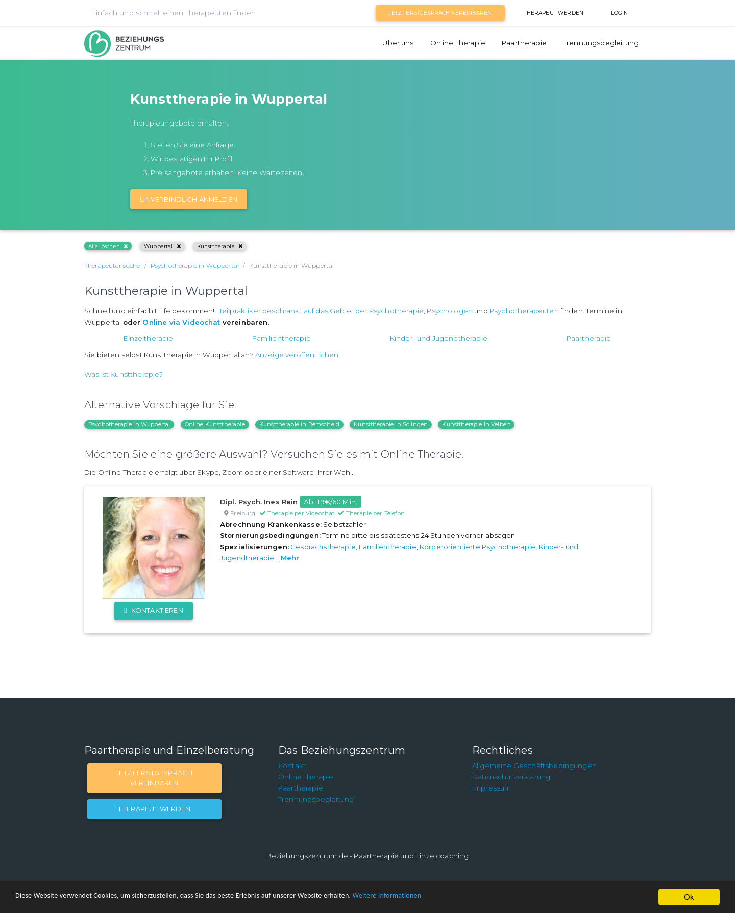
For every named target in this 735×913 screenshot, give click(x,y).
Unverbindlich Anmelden (188, 199)
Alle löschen (108, 246)
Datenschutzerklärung (511, 777)
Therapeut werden (553, 13)
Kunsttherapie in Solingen (391, 424)
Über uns (397, 43)
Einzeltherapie (148, 338)
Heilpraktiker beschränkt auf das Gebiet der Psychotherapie (320, 311)
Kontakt (292, 765)
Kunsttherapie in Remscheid (299, 424)
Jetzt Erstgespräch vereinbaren (440, 13)
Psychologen (450, 311)
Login (619, 13)
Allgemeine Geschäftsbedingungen (534, 765)
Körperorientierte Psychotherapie (477, 546)
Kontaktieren (153, 610)
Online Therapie (457, 43)
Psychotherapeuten (524, 311)
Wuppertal (162, 246)
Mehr (290, 558)
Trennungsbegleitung (601, 43)
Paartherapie (524, 43)
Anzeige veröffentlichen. (297, 355)
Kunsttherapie (219, 246)
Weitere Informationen (461, 897)
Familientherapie (281, 338)
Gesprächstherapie (323, 546)
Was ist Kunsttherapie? (123, 374)
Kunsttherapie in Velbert (476, 424)
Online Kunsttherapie (215, 424)
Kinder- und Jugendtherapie (438, 338)
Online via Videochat (181, 322)
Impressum (491, 788)
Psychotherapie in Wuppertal (129, 424)
